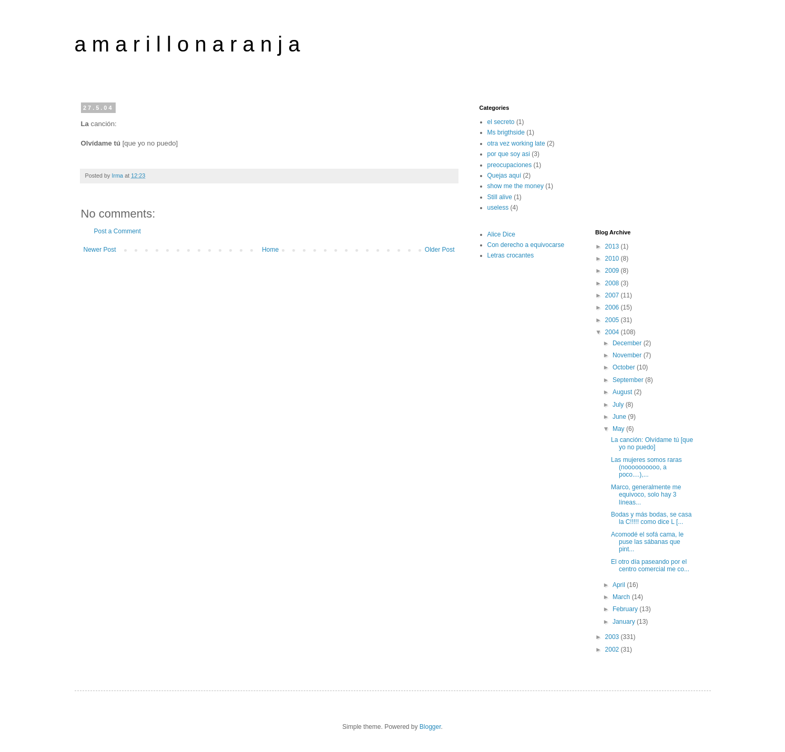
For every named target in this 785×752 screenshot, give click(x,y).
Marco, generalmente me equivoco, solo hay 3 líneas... (646, 494)
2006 (613, 307)
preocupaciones (509, 165)
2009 (613, 270)
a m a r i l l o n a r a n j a (187, 44)
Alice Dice (501, 234)
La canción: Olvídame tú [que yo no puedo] (652, 443)
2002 (613, 649)
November (628, 355)
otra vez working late (516, 143)
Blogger (430, 726)
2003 (613, 637)
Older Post (440, 249)
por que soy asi (508, 154)
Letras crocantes (510, 255)
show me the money (515, 186)
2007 (613, 295)
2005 (613, 320)
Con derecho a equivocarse (526, 245)
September (629, 380)
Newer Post (100, 249)
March (622, 597)
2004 (613, 332)
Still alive (499, 197)
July (619, 404)
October (625, 367)
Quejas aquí (504, 175)
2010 (613, 258)
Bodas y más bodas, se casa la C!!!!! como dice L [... (651, 518)
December (628, 343)
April (620, 585)
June (620, 416)
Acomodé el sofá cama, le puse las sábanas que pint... (647, 542)
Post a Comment (117, 231)
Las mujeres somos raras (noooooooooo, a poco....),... (646, 467)
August (623, 392)
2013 (613, 246)
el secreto (501, 122)
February (626, 609)
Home (270, 249)
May (619, 428)
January (625, 621)
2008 (613, 283)
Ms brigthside (506, 132)
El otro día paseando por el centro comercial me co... (650, 565)
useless (498, 207)
